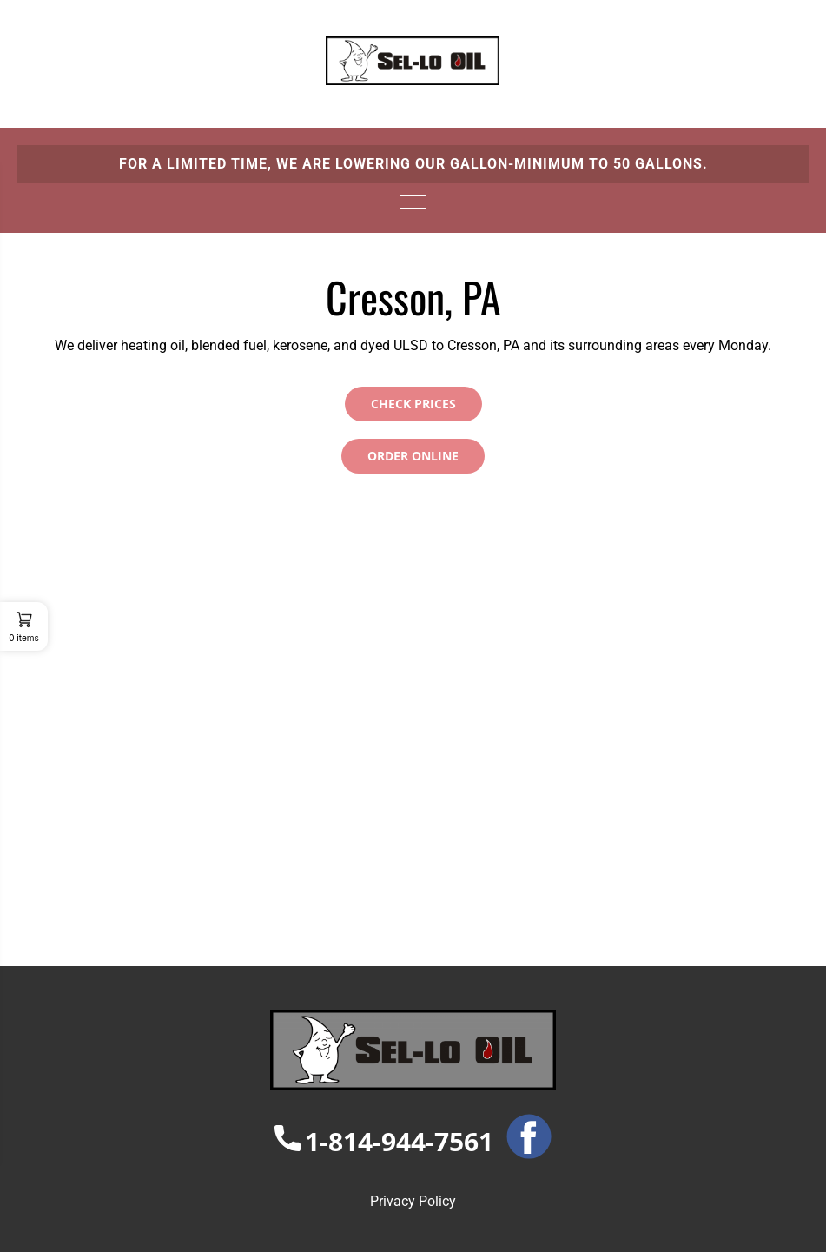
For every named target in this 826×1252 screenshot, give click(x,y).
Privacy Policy (413, 1201)
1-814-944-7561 (383, 1141)
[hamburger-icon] (413, 199)
